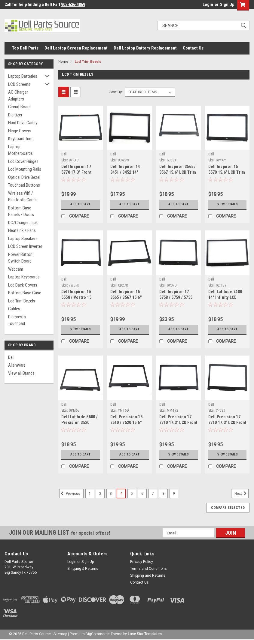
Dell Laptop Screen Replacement (76, 48)
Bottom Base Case (24, 293)
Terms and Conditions (148, 568)
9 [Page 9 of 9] (174, 493)
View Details (227, 204)
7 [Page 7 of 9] (153, 493)
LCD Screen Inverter (25, 246)
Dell (11, 357)
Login (208, 4)
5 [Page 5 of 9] (132, 493)
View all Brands (21, 373)
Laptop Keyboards (24, 277)
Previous (69, 494)
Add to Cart (80, 204)
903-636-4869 (73, 4)
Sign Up (227, 4)
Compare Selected (228, 508)
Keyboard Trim (20, 138)
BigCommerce (98, 634)
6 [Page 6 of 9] (142, 493)
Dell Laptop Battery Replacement (145, 48)
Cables (14, 308)
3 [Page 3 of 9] (111, 493)
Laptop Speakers (23, 238)
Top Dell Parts (25, 48)
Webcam (15, 269)
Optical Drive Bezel (24, 177)
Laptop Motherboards (20, 150)
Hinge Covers (19, 131)
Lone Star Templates (145, 634)
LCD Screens (19, 84)
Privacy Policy (141, 562)
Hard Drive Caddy (22, 122)
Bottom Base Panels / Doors (21, 211)
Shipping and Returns (147, 575)
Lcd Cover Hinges (23, 161)
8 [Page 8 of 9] (163, 493)
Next (241, 494)
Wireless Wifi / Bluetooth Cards (22, 197)
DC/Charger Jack (23, 222)
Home (63, 62)
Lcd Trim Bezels (21, 301)
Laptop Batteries (22, 76)
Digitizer (15, 115)
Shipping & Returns (82, 568)
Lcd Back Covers (22, 285)
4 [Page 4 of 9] (121, 493)
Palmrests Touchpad (17, 320)
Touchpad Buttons (24, 185)
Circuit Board (19, 107)
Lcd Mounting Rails (24, 169)
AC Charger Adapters (18, 95)
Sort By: (116, 92)
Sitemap (60, 634)
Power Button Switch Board (20, 258)
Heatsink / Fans (22, 230)
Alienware (17, 365)
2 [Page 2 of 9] (100, 493)
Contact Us (193, 48)
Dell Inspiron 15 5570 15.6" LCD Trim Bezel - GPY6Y (226, 172)
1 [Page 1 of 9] (90, 493)
